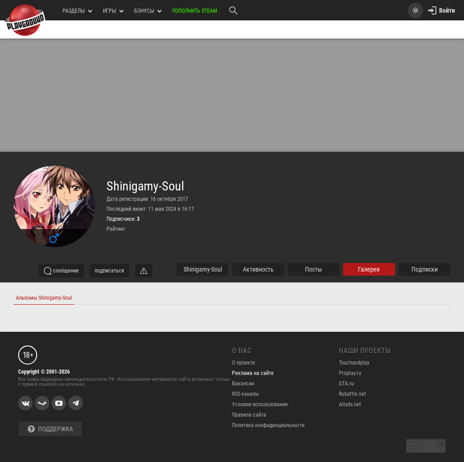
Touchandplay (354, 363)
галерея (369, 269)
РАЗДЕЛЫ (77, 11)
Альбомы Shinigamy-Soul (44, 298)
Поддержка (50, 429)
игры (113, 11)
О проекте (243, 363)
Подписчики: (123, 219)
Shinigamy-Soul (145, 186)
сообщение (61, 271)
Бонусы (147, 11)
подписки (424, 269)
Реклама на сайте (253, 373)
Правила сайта (249, 415)
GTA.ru (346, 383)
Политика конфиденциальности (268, 425)
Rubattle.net (352, 394)
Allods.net (350, 404)
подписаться (109, 270)
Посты (313, 269)
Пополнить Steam (194, 11)
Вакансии (243, 383)
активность (258, 269)
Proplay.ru (350, 373)
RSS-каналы (245, 394)
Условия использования (260, 404)
